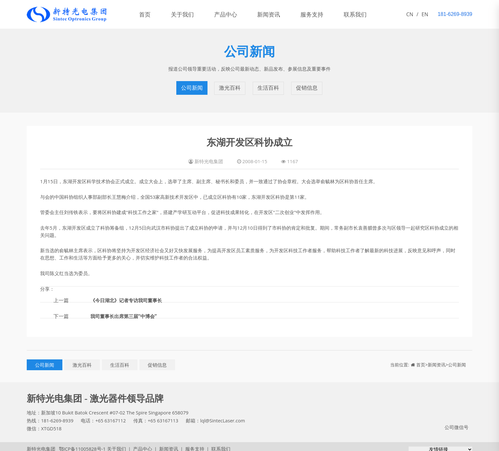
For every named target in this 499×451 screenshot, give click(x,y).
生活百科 (268, 86)
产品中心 (230, 14)
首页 (145, 14)
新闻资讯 (275, 14)
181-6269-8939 (57, 416)
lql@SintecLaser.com (225, 416)
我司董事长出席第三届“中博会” (125, 311)
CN (409, 14)
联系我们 (366, 14)
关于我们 (185, 14)
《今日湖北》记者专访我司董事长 (128, 295)
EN (425, 14)
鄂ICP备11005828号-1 (80, 444)
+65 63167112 (111, 416)
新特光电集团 (41, 444)
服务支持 (320, 14)
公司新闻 (192, 86)
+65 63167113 (164, 416)
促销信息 (306, 86)
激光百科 (230, 86)
